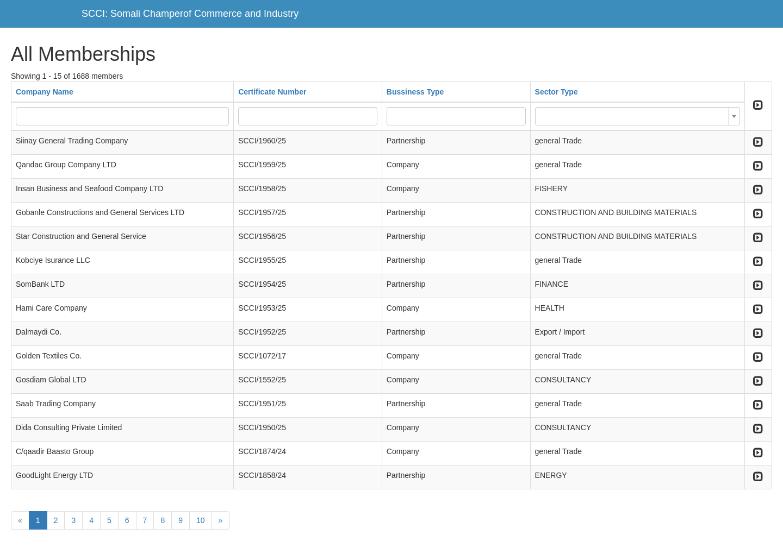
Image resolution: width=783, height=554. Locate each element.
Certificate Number (272, 91)
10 (200, 520)
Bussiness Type (415, 91)
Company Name (44, 91)
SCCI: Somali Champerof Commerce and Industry (190, 13)
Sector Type (556, 91)
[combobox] (637, 116)
